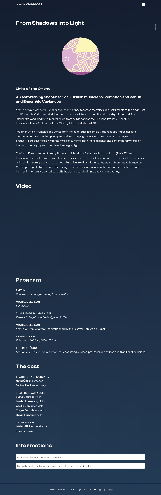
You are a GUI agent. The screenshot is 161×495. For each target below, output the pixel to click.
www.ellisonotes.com (27, 457)
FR (109, 490)
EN (111, 490)
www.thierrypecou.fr (50, 457)
